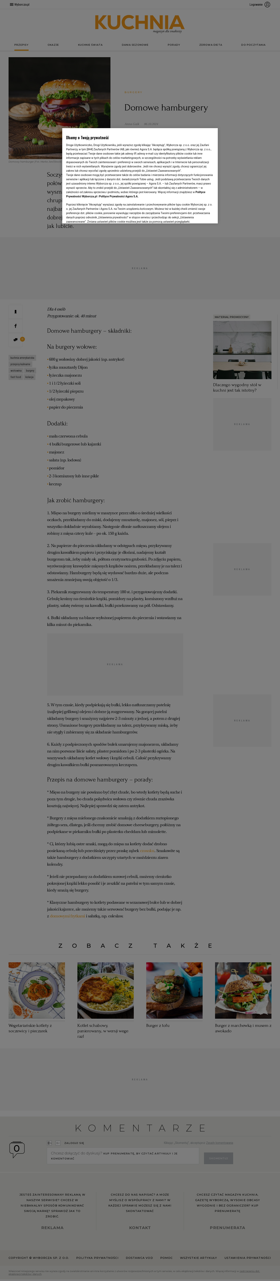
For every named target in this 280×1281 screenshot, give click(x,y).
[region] (140, 175)
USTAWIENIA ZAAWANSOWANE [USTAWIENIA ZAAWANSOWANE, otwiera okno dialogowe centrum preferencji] (91, 215)
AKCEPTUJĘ (200, 215)
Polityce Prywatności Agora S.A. (118, 196)
